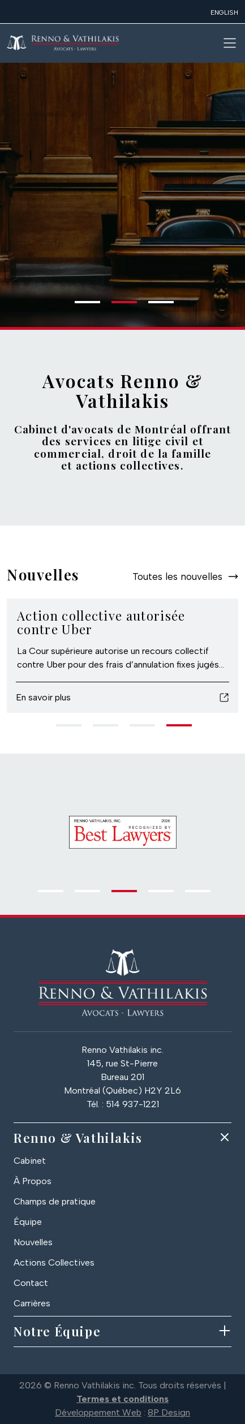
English (224, 12)
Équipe (28, 1221)
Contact (31, 1282)
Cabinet (30, 1160)
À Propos (32, 1181)
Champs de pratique (55, 1201)
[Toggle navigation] (229, 43)
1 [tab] (80, 306)
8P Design (169, 1412)
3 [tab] (154, 306)
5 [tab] (190, 895)
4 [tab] (172, 729)
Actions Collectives (54, 1262)
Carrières (32, 1303)
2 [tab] (117, 306)
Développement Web (98, 1412)
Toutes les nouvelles (177, 576)
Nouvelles (33, 1242)
